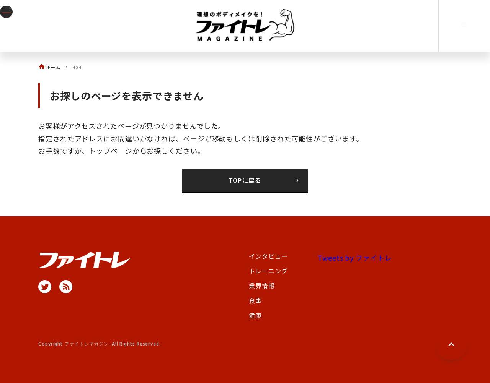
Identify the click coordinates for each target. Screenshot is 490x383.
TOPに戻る (265, 180)
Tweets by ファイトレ (355, 258)
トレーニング (268, 270)
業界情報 (262, 285)
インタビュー (268, 256)
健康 (255, 315)
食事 (255, 300)
